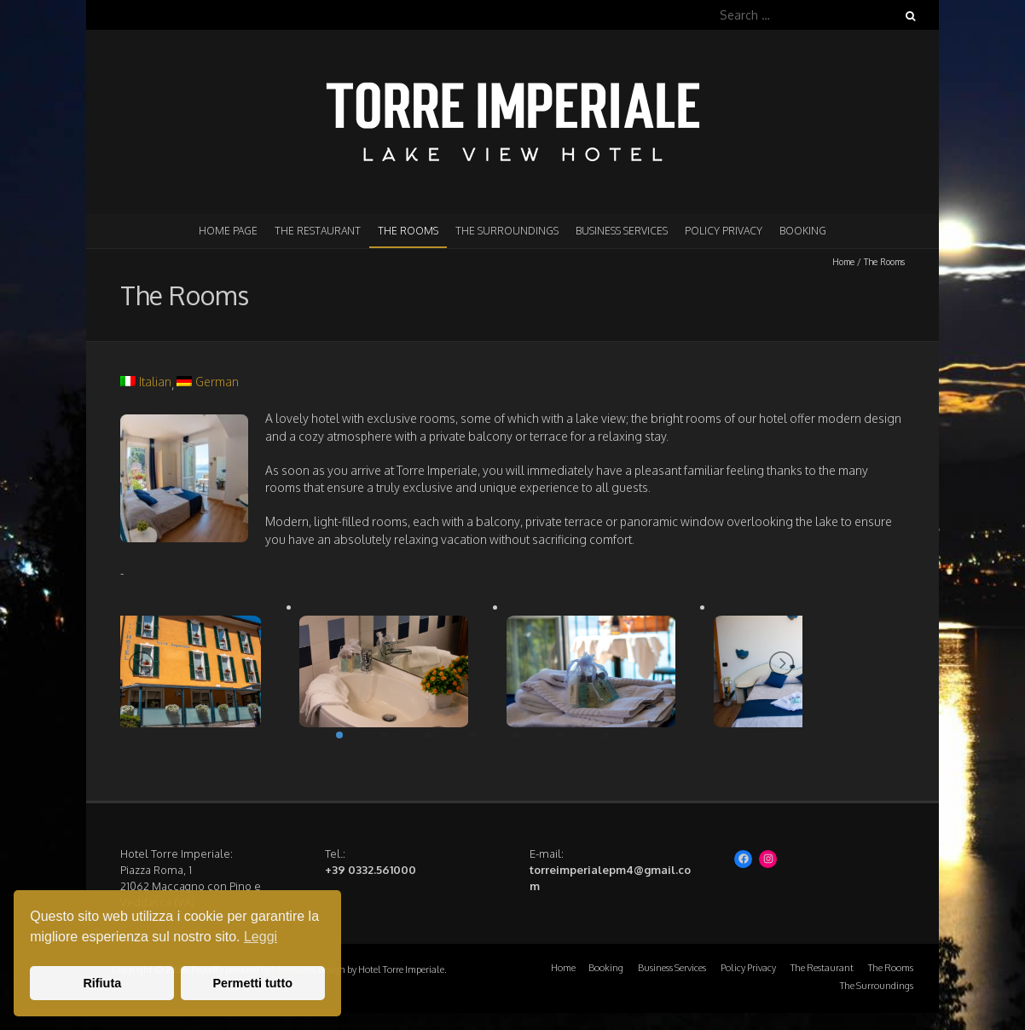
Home (843, 262)
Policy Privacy (723, 230)
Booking (802, 230)
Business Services (622, 230)
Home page (228, 230)
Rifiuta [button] (102, 983)
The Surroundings (507, 230)
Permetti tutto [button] (252, 983)
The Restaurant (318, 230)
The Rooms (408, 230)
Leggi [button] (260, 936)
